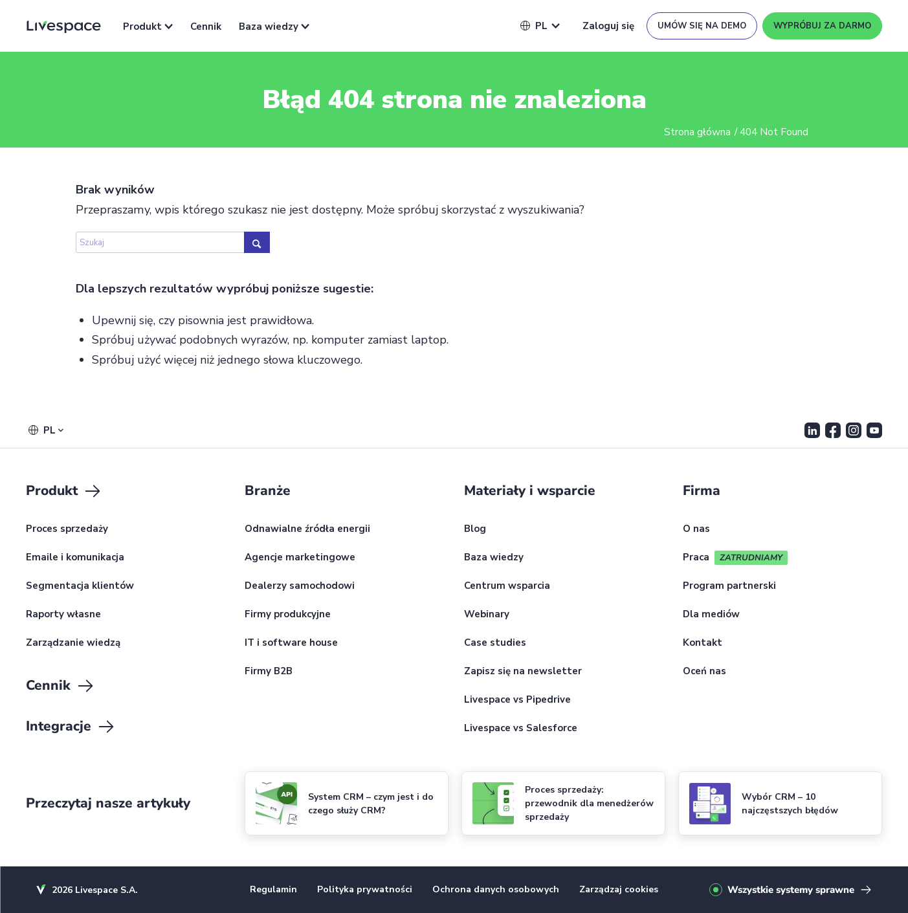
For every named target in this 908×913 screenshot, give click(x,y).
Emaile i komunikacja (75, 558)
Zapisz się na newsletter (523, 671)
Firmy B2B (269, 671)
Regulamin (273, 889)
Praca (696, 558)
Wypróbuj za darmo (822, 26)
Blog (475, 529)
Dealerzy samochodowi (300, 586)
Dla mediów (711, 615)
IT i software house (291, 643)
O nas (696, 529)
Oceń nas (704, 671)
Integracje (71, 726)
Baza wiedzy (274, 26)
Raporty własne (63, 615)
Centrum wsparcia (507, 586)
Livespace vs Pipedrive (517, 700)
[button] (534, 25)
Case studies (495, 643)
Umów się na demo (702, 26)
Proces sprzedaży (67, 529)
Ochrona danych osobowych (495, 889)
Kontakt (702, 643)
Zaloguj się (608, 25)
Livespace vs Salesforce (520, 728)
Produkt (148, 26)
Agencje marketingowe (300, 558)
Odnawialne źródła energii (307, 529)
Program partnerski (729, 586)
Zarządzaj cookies (618, 889)
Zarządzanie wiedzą (73, 643)
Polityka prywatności (364, 889)
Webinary (486, 615)
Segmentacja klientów (80, 586)
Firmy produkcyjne (288, 615)
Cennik (205, 26)
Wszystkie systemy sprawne (790, 889)
